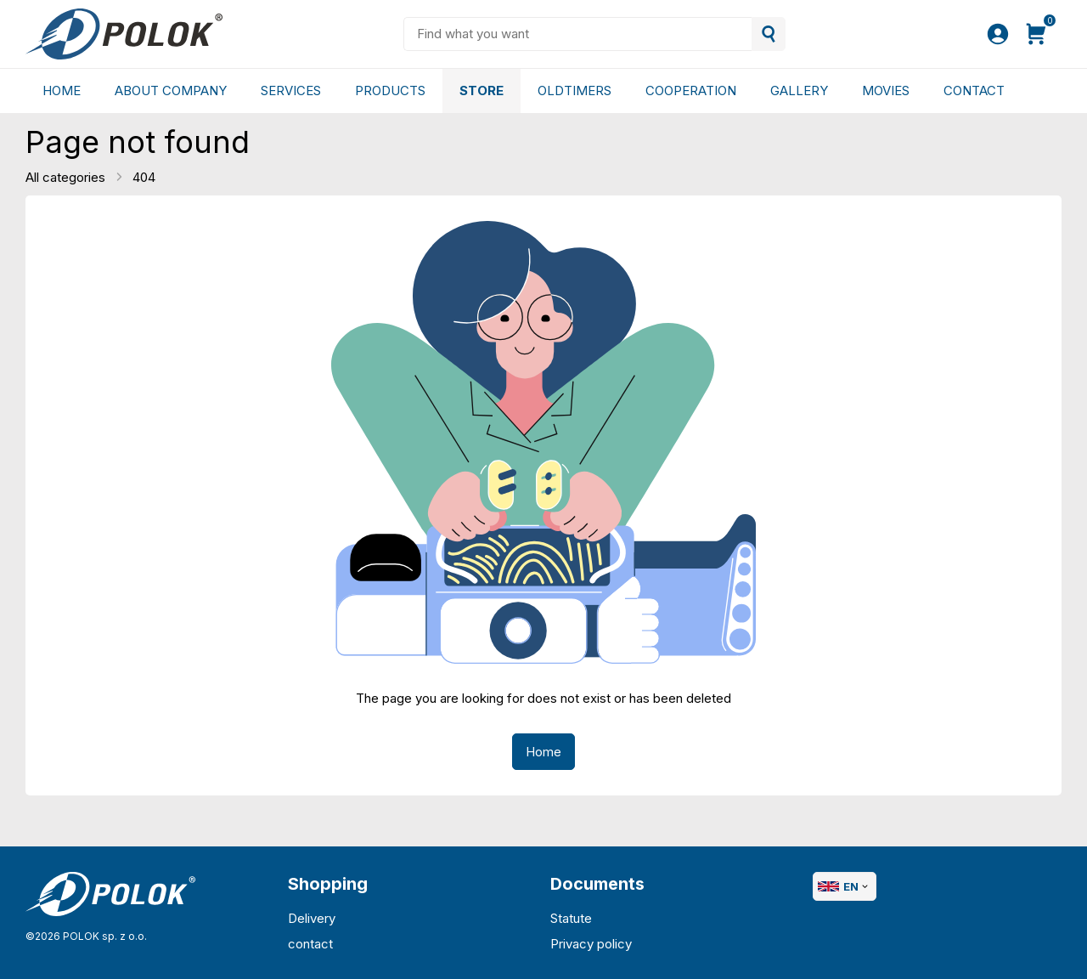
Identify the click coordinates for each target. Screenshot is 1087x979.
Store (481, 90)
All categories (67, 177)
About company (171, 90)
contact (310, 944)
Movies (886, 90)
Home (61, 90)
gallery (799, 90)
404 (143, 177)
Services (291, 90)
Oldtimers (574, 90)
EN (844, 886)
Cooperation (690, 90)
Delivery (311, 918)
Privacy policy (591, 944)
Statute (571, 918)
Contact (974, 90)
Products (390, 90)
